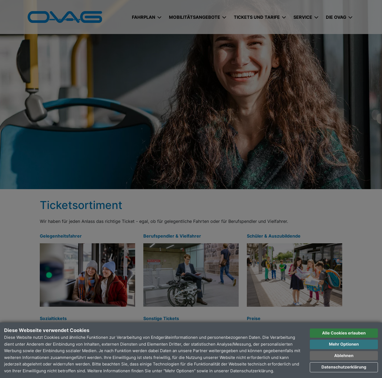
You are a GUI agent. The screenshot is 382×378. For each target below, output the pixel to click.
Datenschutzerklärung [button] (344, 367)
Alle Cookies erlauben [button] (344, 333)
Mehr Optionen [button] (344, 344)
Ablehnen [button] (344, 355)
